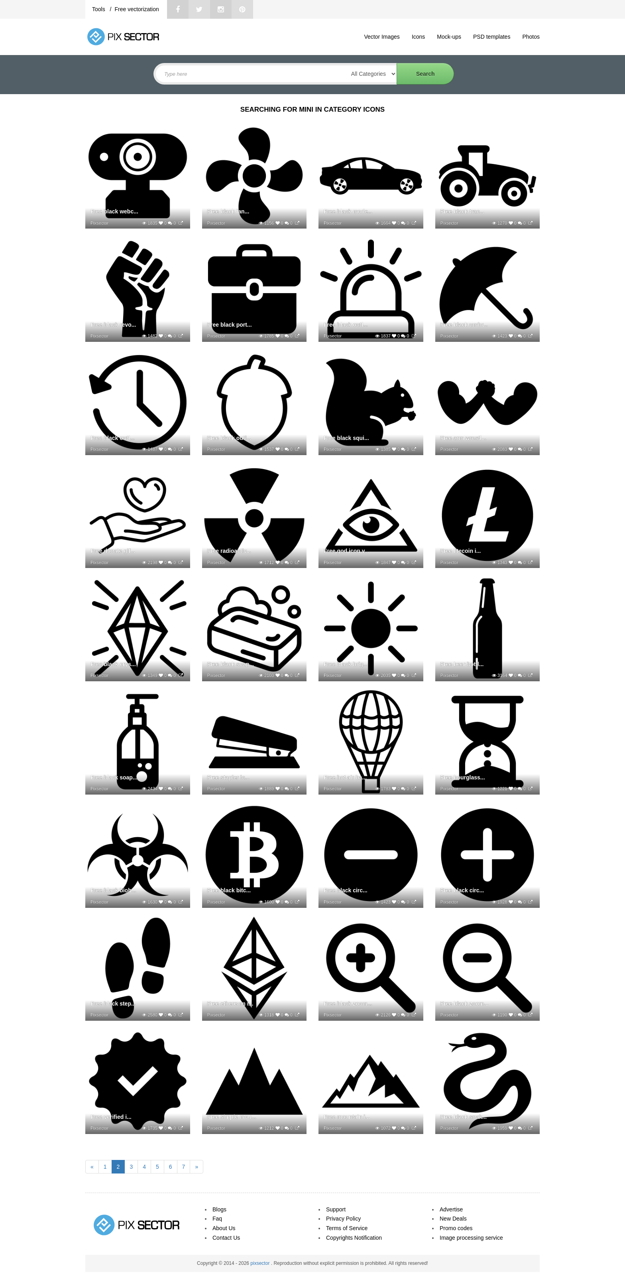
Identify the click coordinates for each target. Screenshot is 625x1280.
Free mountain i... (347, 1117)
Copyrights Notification (354, 1238)
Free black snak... (463, 1117)
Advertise (451, 1209)
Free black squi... (346, 438)
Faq (217, 1218)
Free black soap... (230, 664)
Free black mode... (348, 211)
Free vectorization (136, 9)
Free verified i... (111, 1117)
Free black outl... (346, 324)
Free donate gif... (112, 551)
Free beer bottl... (462, 664)
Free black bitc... (229, 890)
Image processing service (471, 1238)
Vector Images (382, 37)
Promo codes (456, 1228)
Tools (99, 9)
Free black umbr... (464, 324)
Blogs (219, 1209)
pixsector (260, 1263)
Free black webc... (114, 211)
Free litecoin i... (460, 551)
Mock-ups (449, 37)
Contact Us (226, 1238)
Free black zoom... (348, 1003)
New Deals (453, 1218)
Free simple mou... (231, 1117)
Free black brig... (346, 664)
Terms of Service (347, 1228)
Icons (418, 37)
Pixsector (99, 223)
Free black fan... (228, 211)
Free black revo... (113, 324)
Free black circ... (346, 890)
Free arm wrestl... (463, 438)
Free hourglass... (462, 777)
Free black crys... (113, 664)
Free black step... (113, 1003)
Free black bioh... (113, 890)
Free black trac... (462, 211)
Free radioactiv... (229, 551)
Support (336, 1209)
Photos (531, 37)
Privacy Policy (343, 1218)
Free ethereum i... (230, 1003)
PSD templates (491, 37)
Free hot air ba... (345, 777)
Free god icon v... (346, 551)
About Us (224, 1228)
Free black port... (229, 324)
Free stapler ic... (228, 777)
